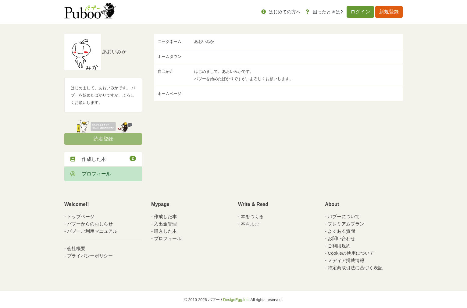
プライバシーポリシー (90, 255)
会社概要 (76, 248)
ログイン (360, 11)
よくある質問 (341, 231)
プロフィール (90, 173)
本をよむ (250, 223)
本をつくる (252, 216)
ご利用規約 (339, 245)
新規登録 (389, 11)
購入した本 (165, 231)
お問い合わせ (341, 238)
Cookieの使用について (351, 253)
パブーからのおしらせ (90, 223)
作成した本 (103, 159)
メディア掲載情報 (346, 260)
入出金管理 (165, 223)
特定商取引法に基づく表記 (355, 267)
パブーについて (344, 216)
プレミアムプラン (346, 223)
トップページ (80, 216)
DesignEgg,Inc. (236, 299)
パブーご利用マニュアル (92, 231)
